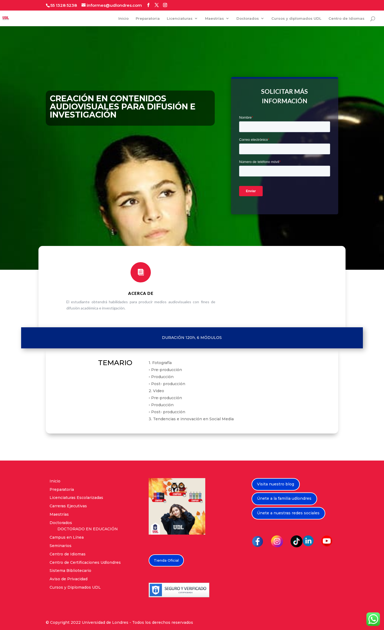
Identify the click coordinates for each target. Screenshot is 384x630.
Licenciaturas (180, 18)
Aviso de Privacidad (68, 578)
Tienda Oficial (166, 560)
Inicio (123, 18)
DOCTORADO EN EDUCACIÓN (87, 528)
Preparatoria (148, 18)
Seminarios (60, 545)
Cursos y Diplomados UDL (75, 587)
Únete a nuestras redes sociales (288, 513)
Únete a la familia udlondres (284, 498)
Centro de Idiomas (346, 18)
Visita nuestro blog (275, 484)
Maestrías (214, 18)
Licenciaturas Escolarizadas (76, 497)
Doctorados (247, 18)
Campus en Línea (67, 537)
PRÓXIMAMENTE (240, 289)
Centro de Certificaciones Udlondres (85, 562)
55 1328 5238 (63, 5)
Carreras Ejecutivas (68, 506)
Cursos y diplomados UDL (296, 18)
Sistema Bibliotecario (70, 570)
